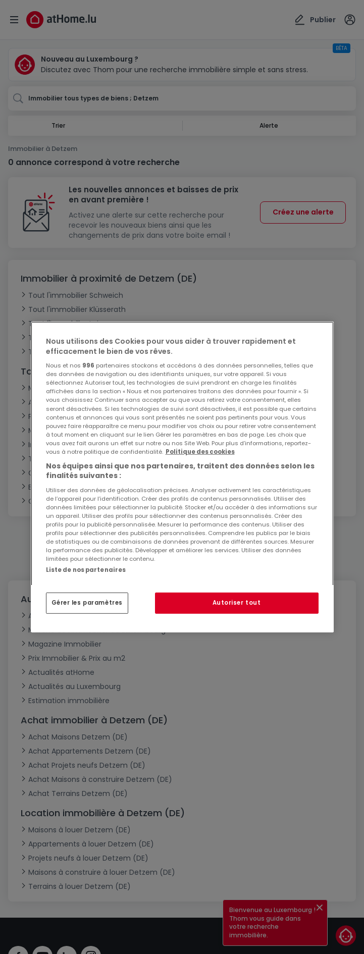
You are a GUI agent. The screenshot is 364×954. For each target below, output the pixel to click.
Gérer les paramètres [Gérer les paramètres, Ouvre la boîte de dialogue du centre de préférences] (87, 603)
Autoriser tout (237, 603)
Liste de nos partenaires (86, 570)
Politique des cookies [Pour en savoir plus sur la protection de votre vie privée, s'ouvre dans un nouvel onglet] (200, 452)
